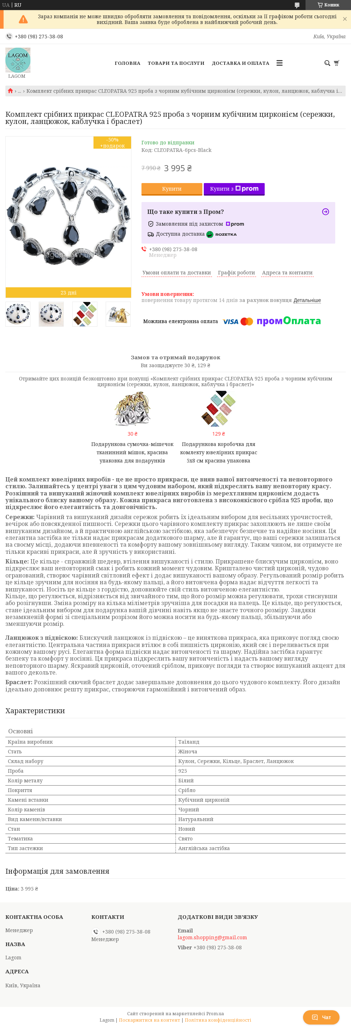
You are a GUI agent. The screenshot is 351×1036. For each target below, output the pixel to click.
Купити (172, 188)
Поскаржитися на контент (149, 1020)
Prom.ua (215, 1014)
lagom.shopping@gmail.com (212, 937)
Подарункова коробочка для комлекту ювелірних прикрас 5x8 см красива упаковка (218, 452)
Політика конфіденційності (218, 1020)
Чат (321, 1017)
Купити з (234, 188)
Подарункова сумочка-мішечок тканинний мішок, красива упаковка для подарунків (132, 452)
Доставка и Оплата (240, 63)
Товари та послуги (176, 63)
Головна (127, 63)
